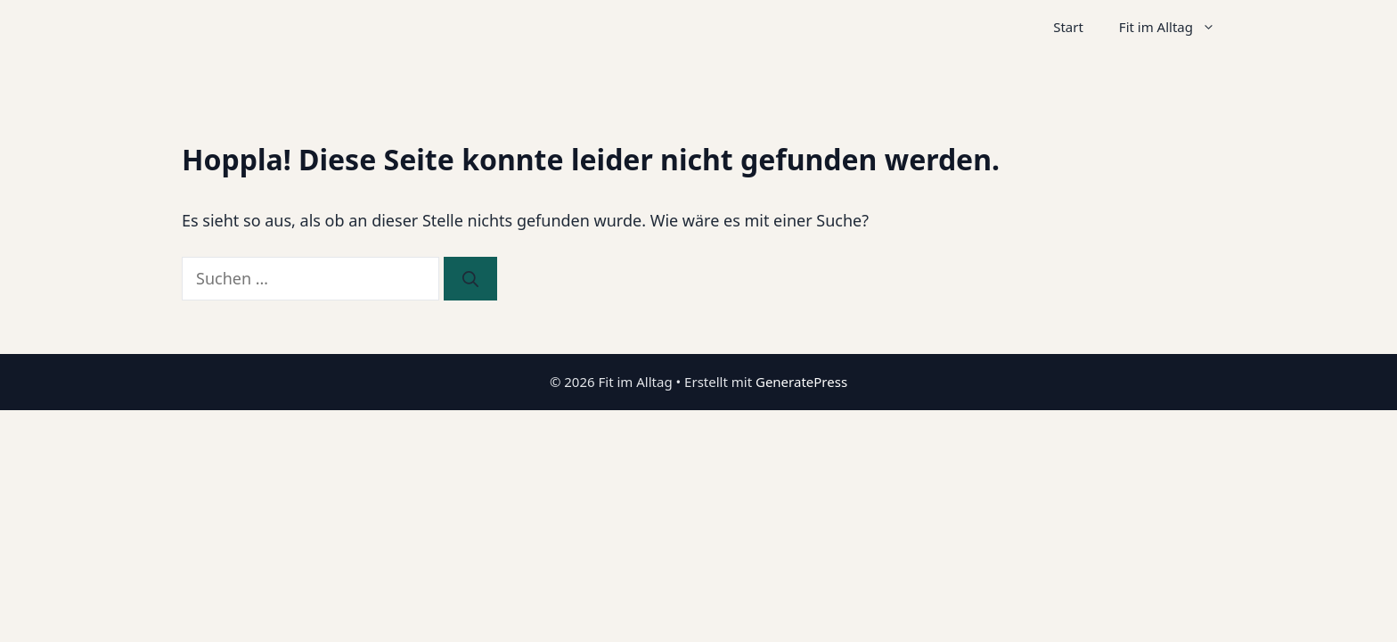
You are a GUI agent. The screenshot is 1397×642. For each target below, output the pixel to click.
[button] (1213, 27)
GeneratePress (801, 382)
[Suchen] (470, 278)
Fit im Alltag (1176, 27)
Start (1068, 27)
